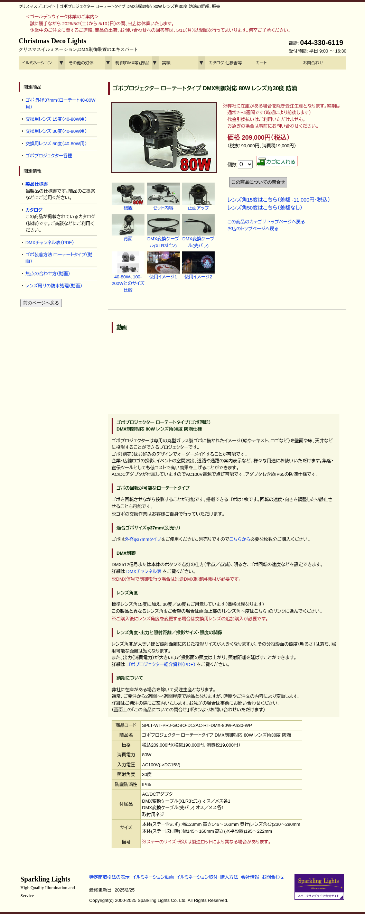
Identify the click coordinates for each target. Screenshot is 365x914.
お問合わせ (313, 63)
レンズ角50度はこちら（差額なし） (264, 208)
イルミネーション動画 (153, 877)
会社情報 (250, 877)
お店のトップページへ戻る (253, 228)
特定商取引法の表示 (109, 877)
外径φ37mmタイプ (143, 539)
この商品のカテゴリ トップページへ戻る (266, 221)
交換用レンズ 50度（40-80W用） (56, 143)
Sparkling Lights (47, 886)
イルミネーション (37, 63)
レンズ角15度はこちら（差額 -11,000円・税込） (278, 200)
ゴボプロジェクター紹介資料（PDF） (161, 664)
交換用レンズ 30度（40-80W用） (56, 131)
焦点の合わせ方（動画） (48, 273)
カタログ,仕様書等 (225, 63)
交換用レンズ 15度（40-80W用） (56, 119)
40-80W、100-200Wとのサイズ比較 (128, 276)
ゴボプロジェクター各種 (49, 155)
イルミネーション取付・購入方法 (207, 877)
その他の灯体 (81, 63)
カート (261, 63)
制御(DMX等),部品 (132, 63)
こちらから (239, 539)
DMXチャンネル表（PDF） (50, 242)
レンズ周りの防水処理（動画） (54, 285)
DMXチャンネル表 (144, 571)
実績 (166, 63)
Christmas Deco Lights (78, 44)
